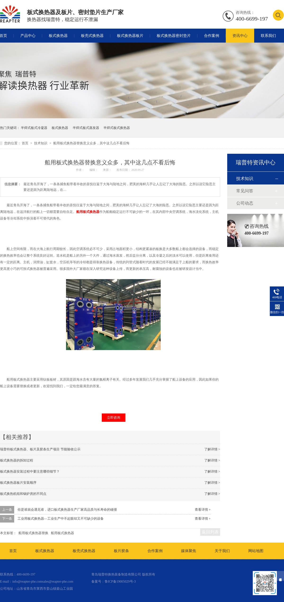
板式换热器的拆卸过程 (16, 460)
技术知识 (41, 143)
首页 (25, 143)
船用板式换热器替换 (33, 533)
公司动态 (244, 203)
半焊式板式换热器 (116, 128)
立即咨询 (113, 417)
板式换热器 (58, 36)
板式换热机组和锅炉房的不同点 (23, 494)
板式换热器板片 (130, 36)
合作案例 (211, 36)
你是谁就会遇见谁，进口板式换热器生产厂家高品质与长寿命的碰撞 (67, 509)
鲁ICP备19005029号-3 (120, 581)
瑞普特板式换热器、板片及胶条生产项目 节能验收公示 (40, 449)
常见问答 (244, 191)
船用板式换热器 (87, 212)
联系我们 (268, 36)
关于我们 (222, 551)
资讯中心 (240, 36)
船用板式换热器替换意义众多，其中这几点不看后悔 (91, 143)
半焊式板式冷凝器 (34, 128)
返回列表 (210, 532)
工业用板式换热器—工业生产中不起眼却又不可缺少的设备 (61, 518)
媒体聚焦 (188, 551)
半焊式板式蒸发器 (86, 128)
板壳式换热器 (92, 36)
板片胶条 (121, 551)
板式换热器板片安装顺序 (18, 482)
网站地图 (255, 551)
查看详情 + (203, 509)
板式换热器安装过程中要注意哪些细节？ (30, 471)
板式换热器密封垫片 (174, 36)
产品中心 (28, 36)
